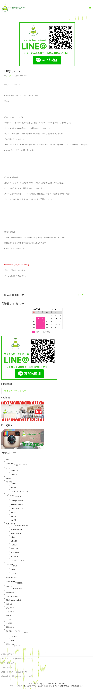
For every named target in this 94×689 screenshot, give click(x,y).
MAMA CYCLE (10, 524)
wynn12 (13, 512)
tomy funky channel (12, 596)
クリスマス (10, 608)
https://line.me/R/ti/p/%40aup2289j (16, 265)
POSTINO (14, 574)
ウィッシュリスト (8, 663)
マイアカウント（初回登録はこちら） (17, 658)
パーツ (8, 615)
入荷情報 (9, 623)
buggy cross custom (20, 465)
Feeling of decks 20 (17, 501)
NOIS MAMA (15, 553)
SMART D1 (14, 474)
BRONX (14, 483)
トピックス (10, 612)
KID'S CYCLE (10, 495)
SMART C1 (14, 470)
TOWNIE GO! (19, 583)
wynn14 (13, 516)
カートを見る (6, 667)
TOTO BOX (14, 556)
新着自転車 (10, 627)
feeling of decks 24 (17, 508)
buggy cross (10, 463)
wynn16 (13, 520)
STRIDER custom (17, 588)
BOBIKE (26, 633)
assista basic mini (16, 529)
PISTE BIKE (9, 564)
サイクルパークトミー (15, 391)
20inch (15, 566)
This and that (10, 592)
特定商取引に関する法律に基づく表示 (17, 676)
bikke (13, 537)
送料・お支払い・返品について (14, 672)
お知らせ (9, 604)
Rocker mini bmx (11, 577)
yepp (12, 640)
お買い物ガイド (7, 654)
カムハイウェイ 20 (17, 560)
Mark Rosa (14, 549)
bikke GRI (14, 541)
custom (8, 478)
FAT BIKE (9, 482)
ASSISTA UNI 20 (16, 533)
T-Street (13, 487)
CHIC (7, 469)
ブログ (8, 76)
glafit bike (17, 646)
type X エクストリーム (19, 491)
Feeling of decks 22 (17, 504)
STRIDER (9, 587)
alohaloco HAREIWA (21, 525)
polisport (14, 636)
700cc (13, 570)
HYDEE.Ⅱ (14, 545)
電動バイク (10, 644)
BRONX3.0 (17, 497)
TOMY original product (13, 600)
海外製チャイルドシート (15, 631)
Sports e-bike (10, 581)
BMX (7, 459)
